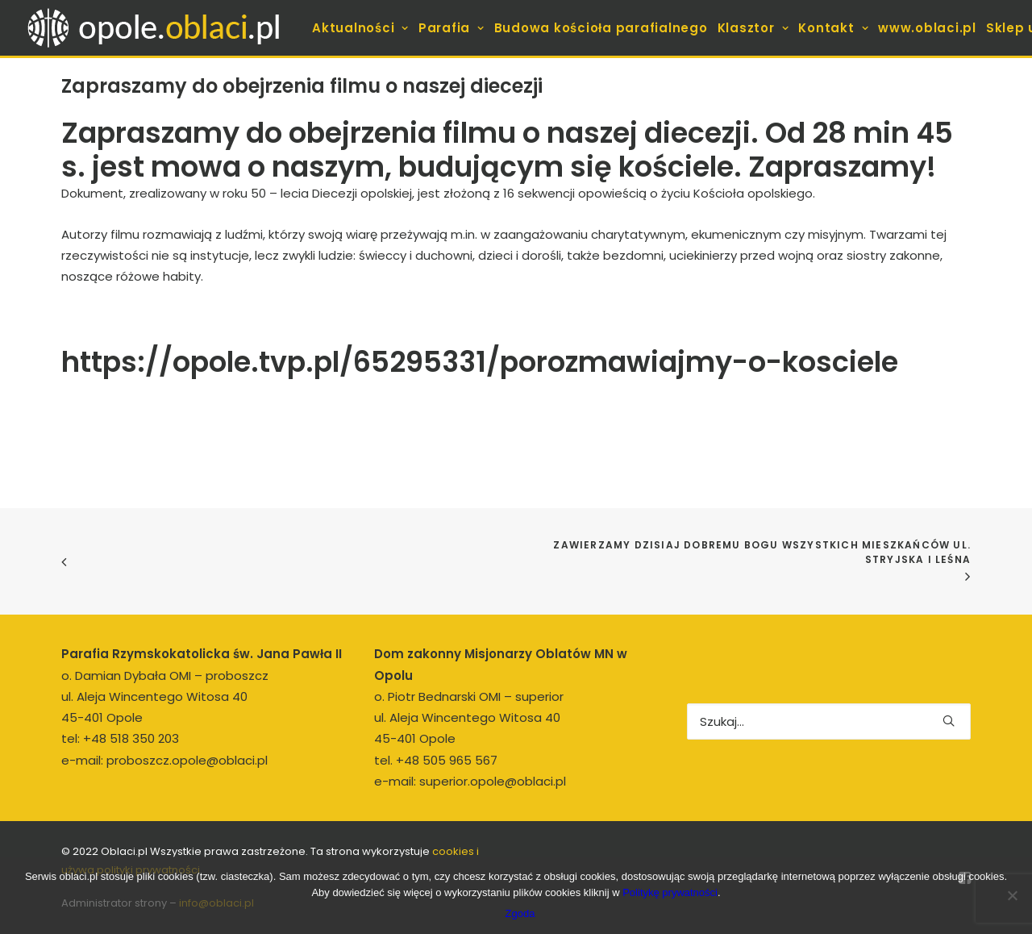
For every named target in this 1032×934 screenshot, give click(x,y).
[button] (948, 721)
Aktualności (360, 27)
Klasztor (753, 27)
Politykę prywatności (670, 892)
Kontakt (833, 27)
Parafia (451, 27)
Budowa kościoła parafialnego (601, 27)
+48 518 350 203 (131, 738)
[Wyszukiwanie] (829, 721)
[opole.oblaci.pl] (162, 28)
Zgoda (520, 913)
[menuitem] (360, 28)
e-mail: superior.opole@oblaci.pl (470, 781)
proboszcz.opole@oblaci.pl (187, 760)
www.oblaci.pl (927, 27)
